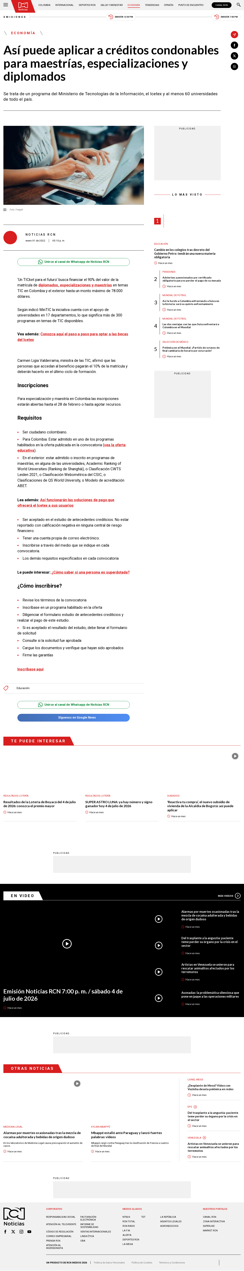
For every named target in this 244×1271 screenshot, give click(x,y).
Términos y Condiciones (172, 1263)
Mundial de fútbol (174, 298)
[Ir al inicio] (23, 6)
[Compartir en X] (234, 56)
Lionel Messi (195, 1079)
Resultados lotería (16, 795)
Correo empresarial (59, 1236)
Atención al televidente (61, 1224)
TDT (143, 1217)
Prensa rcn (53, 1241)
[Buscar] (239, 5)
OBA (82, 1241)
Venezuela (194, 1137)
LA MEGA (128, 1244)
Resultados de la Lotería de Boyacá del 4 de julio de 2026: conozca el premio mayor (40, 804)
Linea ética (87, 1236)
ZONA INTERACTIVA (214, 1221)
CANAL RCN (221, 5)
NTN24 (126, 1217)
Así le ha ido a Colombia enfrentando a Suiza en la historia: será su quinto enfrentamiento (190, 306)
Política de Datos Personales (109, 1263)
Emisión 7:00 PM (226, 17)
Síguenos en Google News (73, 717)
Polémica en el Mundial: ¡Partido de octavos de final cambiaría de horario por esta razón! (191, 353)
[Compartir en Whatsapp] (234, 66)
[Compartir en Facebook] (234, 45)
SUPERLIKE (209, 1226)
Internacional (64, 5)
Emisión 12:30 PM (120, 17)
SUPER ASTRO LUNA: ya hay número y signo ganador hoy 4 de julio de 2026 (118, 804)
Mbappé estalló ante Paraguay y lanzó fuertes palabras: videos (126, 1135)
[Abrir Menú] (5, 5)
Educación (23, 688)
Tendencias (152, 5)
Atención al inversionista (54, 1247)
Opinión (168, 5)
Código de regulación (59, 1232)
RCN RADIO (129, 1226)
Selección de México (175, 345)
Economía (133, 5)
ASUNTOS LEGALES (170, 1221)
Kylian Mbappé (100, 1127)
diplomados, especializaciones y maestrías (75, 285)
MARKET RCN (210, 1230)
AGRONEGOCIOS (169, 1226)
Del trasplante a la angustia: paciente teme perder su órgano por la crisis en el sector (209, 942)
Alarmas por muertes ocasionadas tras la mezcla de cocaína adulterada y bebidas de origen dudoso (210, 915)
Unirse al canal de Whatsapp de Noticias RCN (73, 262)
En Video (23, 896)
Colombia (44, 5)
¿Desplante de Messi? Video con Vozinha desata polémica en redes (211, 1087)
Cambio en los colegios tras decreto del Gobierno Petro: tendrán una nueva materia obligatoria (184, 253)
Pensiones (169, 272)
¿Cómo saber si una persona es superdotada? (90, 572)
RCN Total (129, 1221)
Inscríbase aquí (30, 669)
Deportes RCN (87, 5)
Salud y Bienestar (111, 5)
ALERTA (127, 1235)
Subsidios (173, 795)
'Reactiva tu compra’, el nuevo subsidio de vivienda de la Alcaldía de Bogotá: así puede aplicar (200, 806)
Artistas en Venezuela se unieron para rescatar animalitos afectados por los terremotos (207, 968)
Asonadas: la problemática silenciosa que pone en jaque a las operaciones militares (210, 995)
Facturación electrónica (88, 1218)
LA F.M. (127, 1230)
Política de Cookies (142, 1263)
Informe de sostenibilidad (89, 1226)
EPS (190, 1107)
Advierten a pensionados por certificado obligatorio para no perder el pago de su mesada (187, 280)
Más (229, 896)
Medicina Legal (13, 1127)
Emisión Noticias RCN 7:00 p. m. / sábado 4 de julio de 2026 (63, 995)
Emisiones (14, 16)
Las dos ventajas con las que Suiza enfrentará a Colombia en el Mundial (190, 329)
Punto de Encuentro (190, 5)
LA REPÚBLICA (168, 1217)
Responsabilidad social (60, 1217)
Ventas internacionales (95, 1232)
